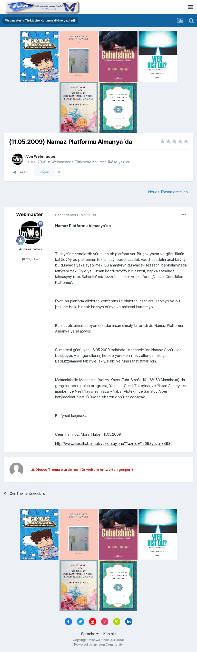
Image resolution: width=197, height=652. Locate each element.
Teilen (20, 172)
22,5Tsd (30, 259)
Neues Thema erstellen (168, 192)
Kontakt (109, 634)
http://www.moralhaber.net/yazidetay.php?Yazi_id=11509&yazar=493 (112, 443)
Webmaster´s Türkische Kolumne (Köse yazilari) (91, 162)
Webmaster (45, 156)
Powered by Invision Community (98, 644)
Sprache (89, 634)
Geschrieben (75, 215)
